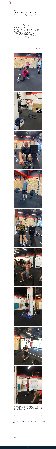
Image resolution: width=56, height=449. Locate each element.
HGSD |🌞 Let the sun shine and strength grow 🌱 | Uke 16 (15, 429)
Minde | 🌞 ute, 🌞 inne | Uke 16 (27, 429)
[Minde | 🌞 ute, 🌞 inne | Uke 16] (28, 424)
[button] (28, 1)
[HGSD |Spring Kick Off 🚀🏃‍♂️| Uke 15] (40, 424)
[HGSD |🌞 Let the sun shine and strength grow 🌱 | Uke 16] (15, 424)
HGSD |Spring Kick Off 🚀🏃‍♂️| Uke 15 (40, 429)
